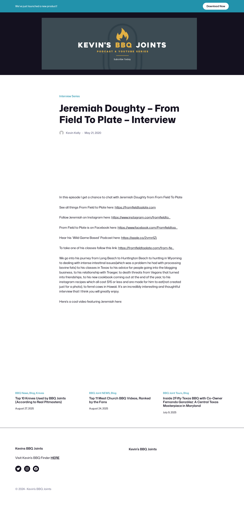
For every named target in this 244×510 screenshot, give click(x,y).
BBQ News (21, 393)
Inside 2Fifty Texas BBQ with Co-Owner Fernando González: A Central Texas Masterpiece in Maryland (192, 402)
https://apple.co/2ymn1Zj (139, 237)
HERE (55, 458)
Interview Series (69, 96)
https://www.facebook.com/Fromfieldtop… (148, 227)
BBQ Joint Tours (172, 393)
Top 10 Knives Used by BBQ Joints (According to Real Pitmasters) (40, 400)
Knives (40, 393)
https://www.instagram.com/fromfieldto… (140, 217)
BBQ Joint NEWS (99, 393)
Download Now (216, 6)
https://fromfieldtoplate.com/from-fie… (146, 248)
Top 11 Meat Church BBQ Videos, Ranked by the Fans (120, 400)
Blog (32, 393)
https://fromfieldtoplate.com (135, 207)
